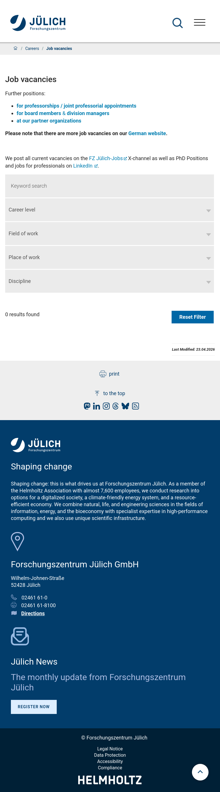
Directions (33, 613)
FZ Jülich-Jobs (106, 158)
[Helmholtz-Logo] (110, 782)
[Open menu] (200, 23)
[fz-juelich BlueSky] (124, 408)
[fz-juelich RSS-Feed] (134, 408)
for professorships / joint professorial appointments (76, 106)
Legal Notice (110, 749)
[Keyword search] (109, 186)
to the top (109, 393)
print (109, 373)
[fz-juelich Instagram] (105, 408)
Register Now (34, 706)
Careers (32, 48)
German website (147, 133)
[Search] (177, 23)
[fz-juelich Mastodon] (85, 408)
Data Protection (110, 755)
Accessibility (110, 761)
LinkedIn (83, 166)
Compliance (110, 767)
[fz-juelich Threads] (114, 408)
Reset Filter (192, 317)
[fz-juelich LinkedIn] (95, 408)
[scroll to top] (200, 772)
